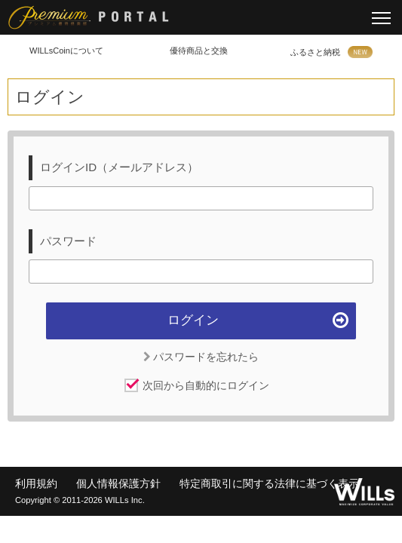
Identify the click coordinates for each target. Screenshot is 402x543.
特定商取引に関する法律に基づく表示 (269, 483)
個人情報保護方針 (118, 483)
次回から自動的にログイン (206, 385)
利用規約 (36, 483)
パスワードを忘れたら (201, 357)
